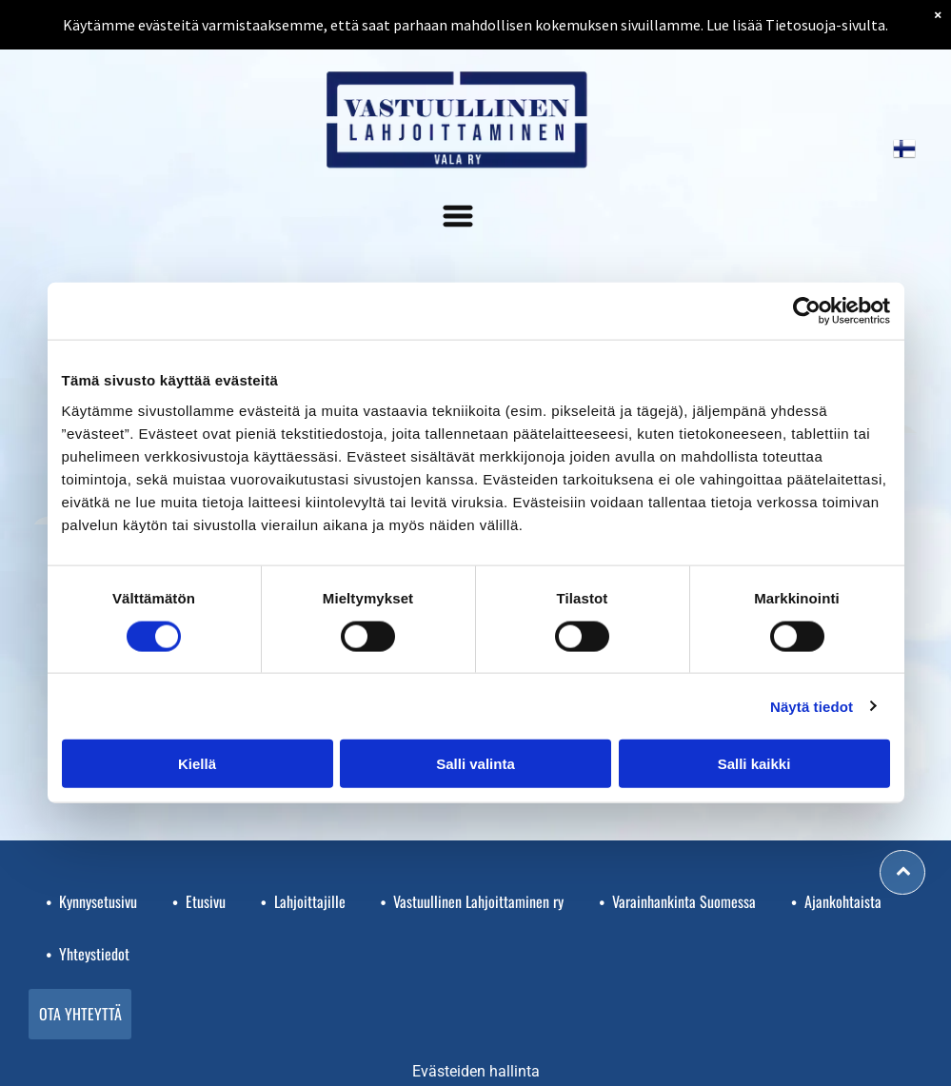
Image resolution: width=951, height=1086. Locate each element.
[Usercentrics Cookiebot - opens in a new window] (806, 311)
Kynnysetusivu (98, 901)
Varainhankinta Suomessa (684, 901)
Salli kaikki (754, 764)
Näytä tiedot (811, 706)
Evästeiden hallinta (476, 1071)
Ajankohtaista (843, 901)
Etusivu (206, 901)
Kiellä (197, 764)
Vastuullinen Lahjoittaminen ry (478, 901)
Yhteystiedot (94, 953)
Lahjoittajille (310, 901)
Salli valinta (475, 764)
